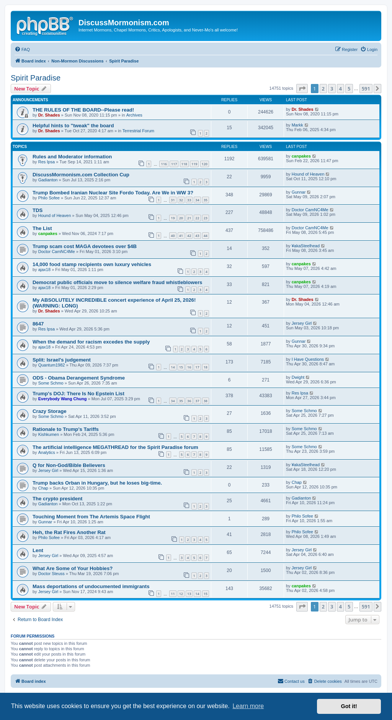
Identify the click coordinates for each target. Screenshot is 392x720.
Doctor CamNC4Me (310, 209)
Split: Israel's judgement (62, 360)
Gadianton (48, 180)
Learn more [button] (248, 706)
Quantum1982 (51, 365)
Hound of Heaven (308, 174)
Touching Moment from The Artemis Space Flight (91, 516)
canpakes (301, 156)
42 (189, 235)
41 (181, 235)
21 (189, 217)
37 (197, 400)
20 (181, 217)
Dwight (298, 377)
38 (205, 400)
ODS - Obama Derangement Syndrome (79, 378)
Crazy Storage (50, 411)
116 (164, 163)
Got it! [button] (349, 706)
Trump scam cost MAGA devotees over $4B (85, 246)
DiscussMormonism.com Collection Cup (81, 175)
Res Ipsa (46, 161)
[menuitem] (22, 49)
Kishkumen (48, 434)
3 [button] (331, 88)
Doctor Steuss (51, 573)
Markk (297, 125)
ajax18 (44, 269)
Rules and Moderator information (72, 156)
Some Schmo (51, 383)
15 (181, 367)
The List (42, 228)
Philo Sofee (49, 198)
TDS (37, 210)
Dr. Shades (49, 115)
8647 (38, 324)
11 (173, 593)
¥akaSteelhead (306, 245)
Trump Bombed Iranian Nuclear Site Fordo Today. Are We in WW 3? (113, 193)
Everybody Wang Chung (62, 398)
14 (173, 367)
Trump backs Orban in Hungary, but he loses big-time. (97, 483)
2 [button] (323, 88)
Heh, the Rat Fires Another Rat (69, 532)
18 (205, 367)
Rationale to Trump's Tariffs (66, 429)
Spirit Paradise (35, 78)
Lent (38, 550)
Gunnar (299, 192)
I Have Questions (308, 359)
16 (189, 367)
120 (204, 163)
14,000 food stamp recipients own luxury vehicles (92, 264)
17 (197, 367)
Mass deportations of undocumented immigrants (91, 586)
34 (197, 199)
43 (197, 235)
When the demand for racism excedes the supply (91, 342)
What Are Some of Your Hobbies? (73, 568)
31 (173, 199)
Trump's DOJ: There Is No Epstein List (78, 393)
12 (181, 593)
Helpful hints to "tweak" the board (73, 125)
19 (173, 217)
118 (184, 163)
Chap (43, 488)
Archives (134, 115)
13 (189, 593)
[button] (302, 88)
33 (189, 199)
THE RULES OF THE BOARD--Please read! (83, 110)
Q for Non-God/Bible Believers (69, 465)
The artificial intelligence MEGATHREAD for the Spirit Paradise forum (115, 447)
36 (189, 400)
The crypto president (57, 498)
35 (205, 199)
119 (194, 163)
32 (181, 199)
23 (205, 217)
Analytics (46, 452)
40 (173, 235)
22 (197, 217)
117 (174, 163)
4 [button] (340, 88)
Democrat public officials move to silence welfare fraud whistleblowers (117, 282)
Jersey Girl (302, 323)
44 (205, 235)
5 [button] (349, 88)
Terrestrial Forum (138, 130)
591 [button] (366, 88)
